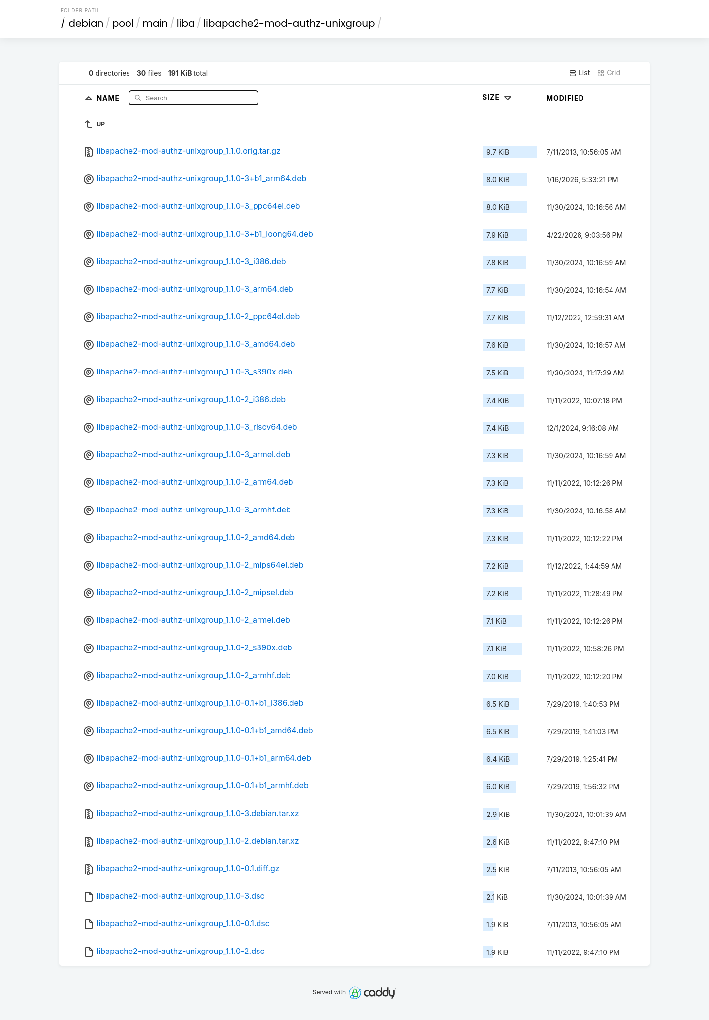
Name (109, 97)
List (579, 72)
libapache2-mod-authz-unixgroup (289, 23)
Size (498, 97)
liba (186, 23)
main (155, 23)
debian (86, 23)
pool (123, 23)
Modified (565, 98)
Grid (608, 72)
